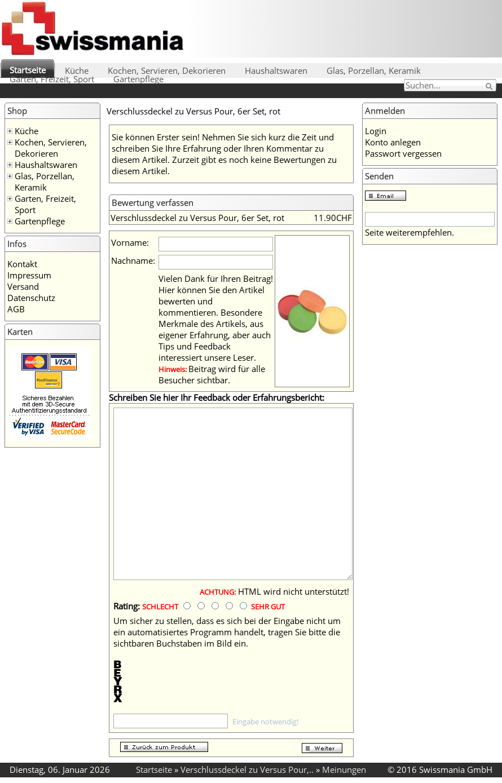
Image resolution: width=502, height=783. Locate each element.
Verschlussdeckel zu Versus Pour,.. (247, 769)
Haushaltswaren (276, 70)
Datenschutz (31, 297)
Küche (77, 70)
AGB (16, 309)
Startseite (28, 70)
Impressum (29, 275)
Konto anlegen (393, 142)
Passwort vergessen (403, 153)
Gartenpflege (138, 79)
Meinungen (344, 769)
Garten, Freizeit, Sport (52, 79)
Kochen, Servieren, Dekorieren (167, 70)
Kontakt (22, 263)
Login (375, 130)
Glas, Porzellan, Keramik (374, 70)
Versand (23, 286)
